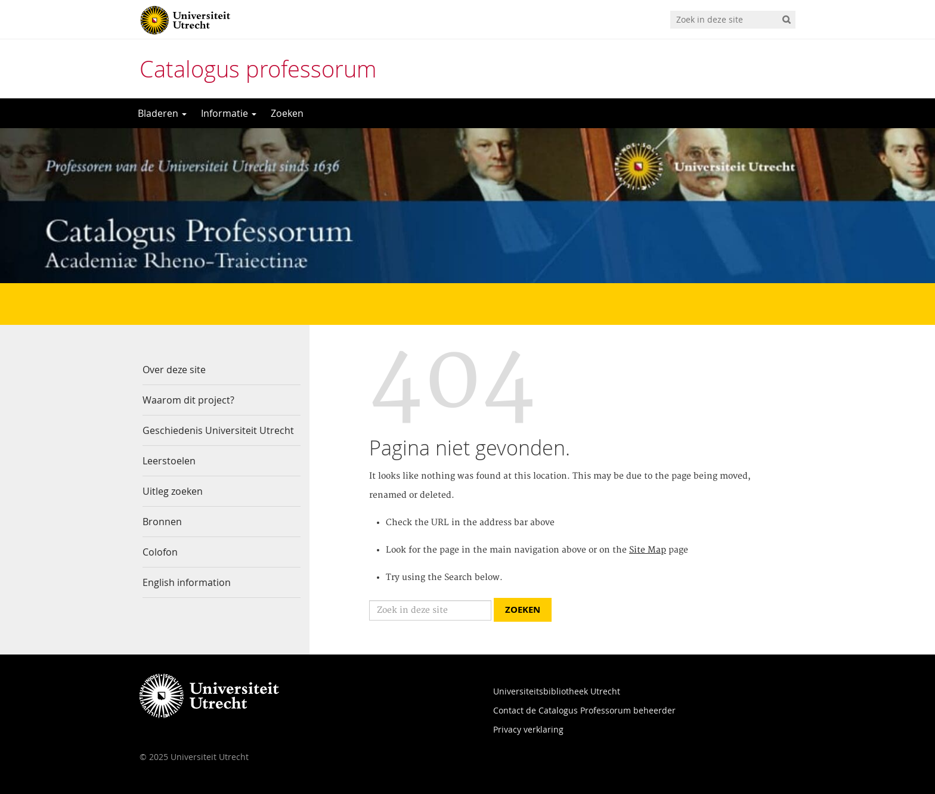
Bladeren (162, 113)
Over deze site (174, 369)
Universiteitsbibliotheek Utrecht (556, 691)
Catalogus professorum (258, 69)
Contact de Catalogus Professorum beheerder (584, 710)
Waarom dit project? (188, 400)
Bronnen (162, 521)
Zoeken (287, 113)
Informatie (228, 113)
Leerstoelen (169, 460)
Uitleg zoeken (173, 491)
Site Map (647, 550)
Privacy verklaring (528, 729)
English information (187, 582)
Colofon (160, 552)
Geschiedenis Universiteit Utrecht (218, 430)
